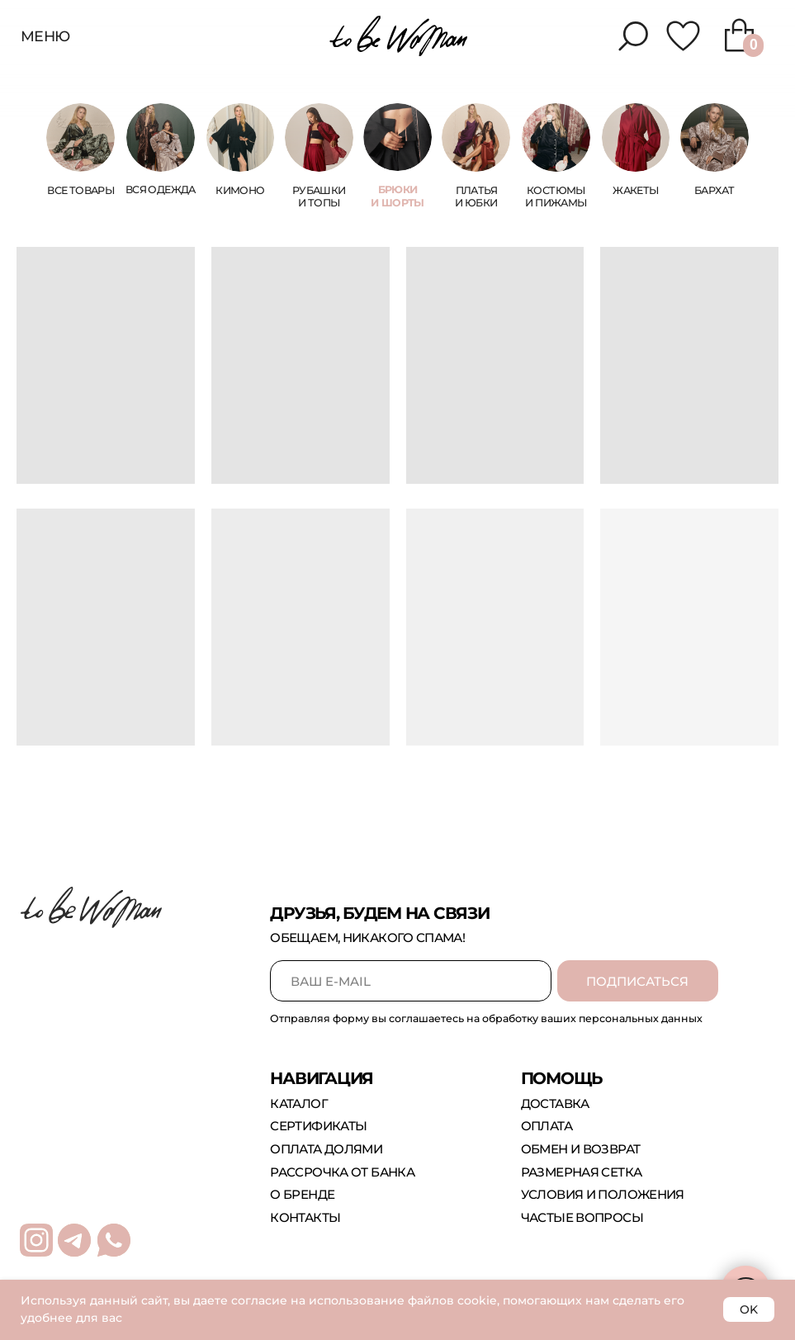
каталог (299, 1103)
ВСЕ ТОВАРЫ (80, 190)
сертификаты (318, 1126)
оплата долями (326, 1149)
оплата (546, 1126)
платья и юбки (476, 197)
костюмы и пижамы (555, 197)
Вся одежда (160, 189)
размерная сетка (581, 1172)
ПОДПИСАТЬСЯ (637, 981)
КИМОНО (239, 190)
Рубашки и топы (319, 197)
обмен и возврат (581, 1149)
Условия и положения (602, 1194)
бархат (714, 190)
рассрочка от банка (342, 1172)
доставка (555, 1103)
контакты (305, 1217)
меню (45, 36)
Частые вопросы (582, 1217)
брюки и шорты (397, 196)
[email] (410, 980)
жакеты (635, 190)
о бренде (302, 1194)
